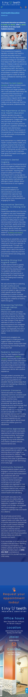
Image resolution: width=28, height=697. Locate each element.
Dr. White (22, 25)
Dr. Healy (4, 25)
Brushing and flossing (15, 233)
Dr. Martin (11, 25)
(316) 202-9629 (16, 653)
